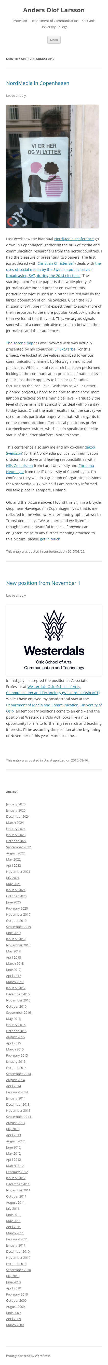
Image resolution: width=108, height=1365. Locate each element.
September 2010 (18, 1269)
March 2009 (15, 1325)
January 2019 (15, 939)
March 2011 (15, 1233)
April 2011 (13, 1227)
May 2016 (13, 1018)
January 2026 (15, 804)
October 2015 (16, 1031)
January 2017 (15, 988)
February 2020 (17, 908)
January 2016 (15, 1024)
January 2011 (15, 1245)
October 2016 (16, 1006)
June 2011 (13, 1214)
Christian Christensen (56, 263)
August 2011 (15, 1202)
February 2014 (17, 1092)
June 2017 (13, 969)
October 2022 (16, 841)
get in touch (50, 539)
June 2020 (13, 902)
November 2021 (18, 871)
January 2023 (15, 834)
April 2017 (13, 975)
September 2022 (18, 847)
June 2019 (13, 933)
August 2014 (15, 1080)
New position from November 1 (43, 582)
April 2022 (13, 865)
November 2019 (18, 914)
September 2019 (18, 926)
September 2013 (18, 1116)
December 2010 (18, 1251)
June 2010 (13, 1282)
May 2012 (13, 1153)
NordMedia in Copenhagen (37, 83)
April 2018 (13, 957)
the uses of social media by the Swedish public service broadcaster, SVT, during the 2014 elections (53, 269)
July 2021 (12, 877)
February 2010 (17, 1294)
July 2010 (12, 1276)
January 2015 (15, 1061)
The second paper (21, 343)
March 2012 (15, 1165)
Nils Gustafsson (19, 465)
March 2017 (15, 982)
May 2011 (13, 1220)
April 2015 (13, 1043)
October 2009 (16, 1300)
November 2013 (18, 1110)
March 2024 (15, 822)
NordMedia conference (74, 238)
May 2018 (13, 951)
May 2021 (13, 883)
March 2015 (15, 1049)
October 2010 (16, 1263)
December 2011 (18, 1184)
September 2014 (18, 1073)
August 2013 (15, 1122)
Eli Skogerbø (65, 349)
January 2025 (15, 810)
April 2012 (13, 1159)
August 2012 (15, 1141)
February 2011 (17, 1239)
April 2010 (13, 1288)
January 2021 (15, 890)
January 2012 (15, 1178)
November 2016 (18, 1000)
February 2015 (17, 1055)
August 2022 (15, 853)
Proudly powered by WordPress (28, 1356)
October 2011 (16, 1196)
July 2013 (12, 1129)
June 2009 (13, 1312)
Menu (54, 40)
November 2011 (18, 1190)
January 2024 (15, 828)
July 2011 (12, 1208)
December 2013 (18, 1104)
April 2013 (13, 1135)
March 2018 (15, 963)
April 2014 (13, 1086)
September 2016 (18, 1012)
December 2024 (18, 816)
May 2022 (13, 859)
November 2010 (18, 1257)
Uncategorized (54, 760)
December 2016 (18, 994)
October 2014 (16, 1067)
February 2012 (17, 1171)
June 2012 (13, 1147)
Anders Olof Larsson (54, 10)
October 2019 (16, 920)
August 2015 (15, 1037)
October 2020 (16, 896)
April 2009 (13, 1318)
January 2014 (15, 1098)
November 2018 (18, 945)
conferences (53, 551)
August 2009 (15, 1306)
